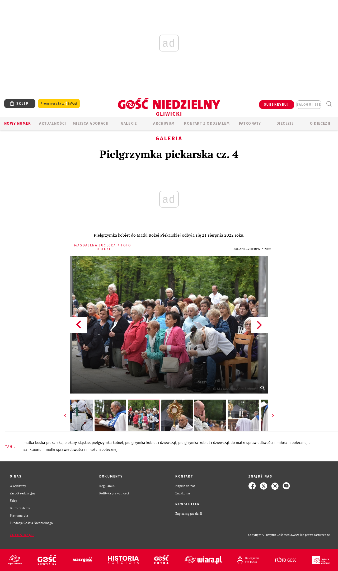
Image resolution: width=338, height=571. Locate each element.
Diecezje (285, 123)
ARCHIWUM (164, 123)
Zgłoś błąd (22, 535)
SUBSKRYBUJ (276, 104)
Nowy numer (17, 123)
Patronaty (250, 123)
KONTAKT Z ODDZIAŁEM (207, 123)
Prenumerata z (58, 104)
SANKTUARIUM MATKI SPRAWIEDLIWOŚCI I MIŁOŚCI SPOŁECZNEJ (71, 449)
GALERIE (129, 123)
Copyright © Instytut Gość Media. (270, 535)
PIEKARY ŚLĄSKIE (77, 443)
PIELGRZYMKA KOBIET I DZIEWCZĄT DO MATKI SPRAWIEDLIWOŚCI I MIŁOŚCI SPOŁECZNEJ (243, 443)
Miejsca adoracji (91, 123)
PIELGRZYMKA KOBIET (107, 443)
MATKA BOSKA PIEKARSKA (43, 443)
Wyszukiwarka (329, 104)
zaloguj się (309, 104)
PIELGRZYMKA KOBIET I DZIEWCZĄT (150, 443)
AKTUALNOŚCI (52, 123)
